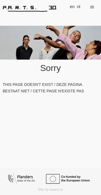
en (72, 6)
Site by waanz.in (50, 189)
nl (78, 6)
